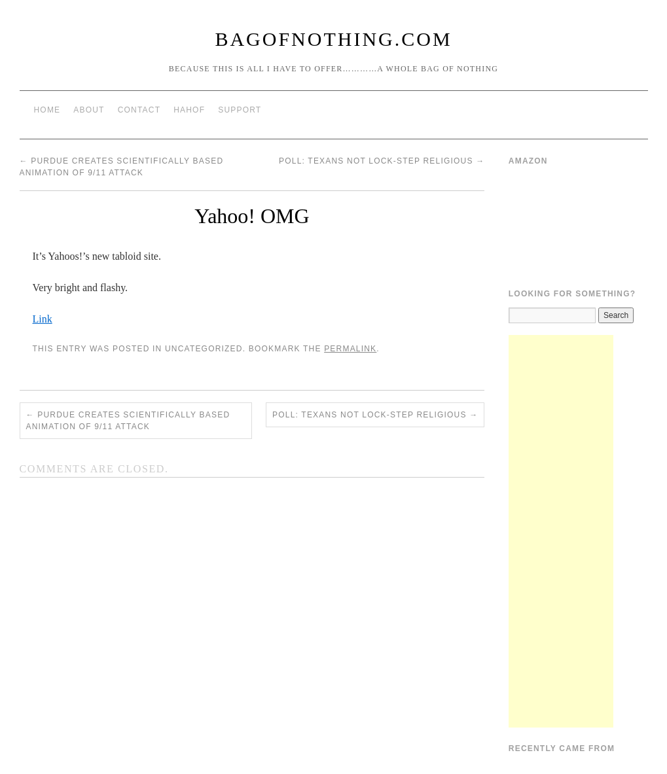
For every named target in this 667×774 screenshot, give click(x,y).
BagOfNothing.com (333, 39)
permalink (350, 348)
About (88, 109)
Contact (139, 109)
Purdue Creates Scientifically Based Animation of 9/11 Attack (128, 420)
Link (42, 319)
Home (47, 109)
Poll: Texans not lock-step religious (381, 161)
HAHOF (189, 109)
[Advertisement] (561, 531)
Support (239, 109)
